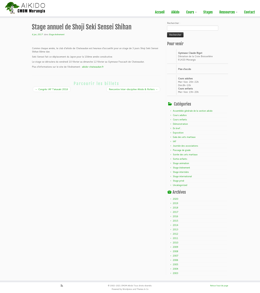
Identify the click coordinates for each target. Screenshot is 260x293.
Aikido (175, 12)
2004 (175, 268)
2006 (175, 260)
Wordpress (127, 289)
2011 (175, 238)
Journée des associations (185, 145)
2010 (175, 242)
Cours (191, 12)
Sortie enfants (180, 158)
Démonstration (180, 123)
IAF (174, 141)
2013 (175, 229)
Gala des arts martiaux (184, 137)
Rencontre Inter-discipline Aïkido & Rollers (133, 89)
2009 (175, 246)
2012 (175, 233)
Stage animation (181, 163)
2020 (175, 198)
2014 (175, 225)
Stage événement (56, 34)
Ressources (228, 12)
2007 (175, 255)
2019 (175, 203)
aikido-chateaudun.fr (93, 66)
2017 (175, 211)
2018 (175, 207)
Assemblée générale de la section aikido (193, 110)
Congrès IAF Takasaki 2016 (51, 89)
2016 (175, 216)
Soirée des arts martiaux (185, 154)
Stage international (182, 176)
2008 (175, 251)
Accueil (160, 12)
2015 (175, 220)
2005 (175, 264)
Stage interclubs (181, 171)
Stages (208, 12)
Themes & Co (142, 289)
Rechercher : (173, 23)
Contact (249, 12)
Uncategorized (180, 185)
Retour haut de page (219, 285)
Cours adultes (180, 115)
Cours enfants (180, 119)
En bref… (177, 128)
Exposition (178, 132)
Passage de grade (182, 150)
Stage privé (178, 180)
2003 (175, 273)
